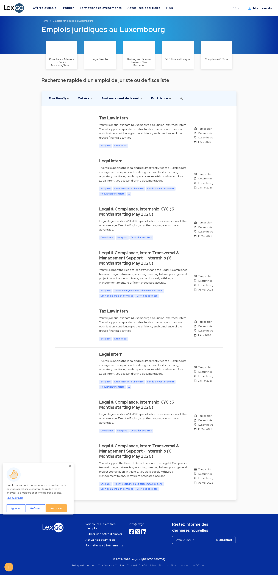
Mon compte (260, 8)
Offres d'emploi (45, 8)
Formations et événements (101, 8)
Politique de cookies (83, 565)
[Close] (70, 466)
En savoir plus (15, 498)
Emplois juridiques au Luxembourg (73, 20)
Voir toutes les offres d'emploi (100, 526)
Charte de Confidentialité (141, 565)
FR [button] (235, 8)
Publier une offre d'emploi (103, 534)
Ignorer (15, 508)
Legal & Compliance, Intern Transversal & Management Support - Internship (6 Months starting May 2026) (139, 258)
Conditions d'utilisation (111, 565)
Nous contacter (180, 565)
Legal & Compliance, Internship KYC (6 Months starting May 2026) (136, 211)
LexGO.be (198, 565)
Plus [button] (169, 8)
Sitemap (163, 565)
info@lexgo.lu (138, 524)
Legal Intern (111, 161)
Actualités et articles (144, 8)
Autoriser (56, 508)
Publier (68, 8)
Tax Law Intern (113, 118)
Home (45, 20)
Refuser (35, 508)
